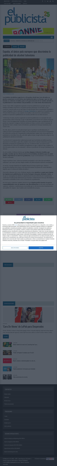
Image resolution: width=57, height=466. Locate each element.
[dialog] (28, 233)
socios (15, 224)
